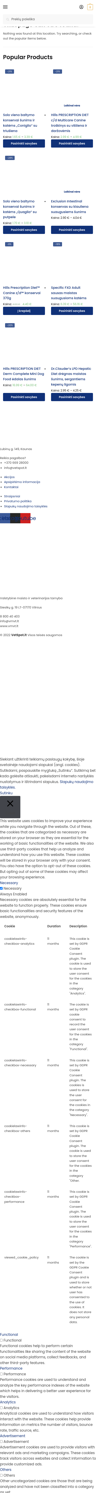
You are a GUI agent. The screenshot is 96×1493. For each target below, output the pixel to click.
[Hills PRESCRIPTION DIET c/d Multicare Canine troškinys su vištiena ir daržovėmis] (72, 88)
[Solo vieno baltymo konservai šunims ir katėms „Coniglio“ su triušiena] (24, 88)
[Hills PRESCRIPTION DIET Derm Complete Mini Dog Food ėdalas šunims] (24, 342)
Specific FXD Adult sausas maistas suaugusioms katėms (68, 293)
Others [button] (5, 1469)
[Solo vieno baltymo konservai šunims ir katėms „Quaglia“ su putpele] (24, 175)
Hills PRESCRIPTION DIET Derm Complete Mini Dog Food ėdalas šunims (23, 374)
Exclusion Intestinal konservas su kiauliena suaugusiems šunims (69, 206)
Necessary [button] (9, 882)
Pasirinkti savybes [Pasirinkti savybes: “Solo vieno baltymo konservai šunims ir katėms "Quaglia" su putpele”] (24, 230)
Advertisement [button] (12, 1435)
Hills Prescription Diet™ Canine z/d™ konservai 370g (21, 293)
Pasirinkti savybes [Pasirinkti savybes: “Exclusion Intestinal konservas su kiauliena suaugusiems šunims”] (72, 230)
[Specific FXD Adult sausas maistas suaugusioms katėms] (72, 261)
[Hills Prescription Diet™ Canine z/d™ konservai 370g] (24, 261)
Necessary (13, 888)
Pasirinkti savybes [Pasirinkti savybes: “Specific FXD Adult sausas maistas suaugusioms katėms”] (72, 311)
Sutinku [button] (6, 793)
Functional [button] (9, 1334)
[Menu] (9, 7)
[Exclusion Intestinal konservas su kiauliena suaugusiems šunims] (72, 175)
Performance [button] (11, 1368)
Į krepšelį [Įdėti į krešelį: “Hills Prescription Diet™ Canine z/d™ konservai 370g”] (23, 311)
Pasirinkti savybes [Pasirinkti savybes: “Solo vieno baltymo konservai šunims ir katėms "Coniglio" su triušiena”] (24, 143)
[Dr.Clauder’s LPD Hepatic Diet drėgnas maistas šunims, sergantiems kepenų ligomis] (72, 342)
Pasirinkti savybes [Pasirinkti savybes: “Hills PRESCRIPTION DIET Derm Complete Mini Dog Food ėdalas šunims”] (24, 397)
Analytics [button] (8, 1402)
